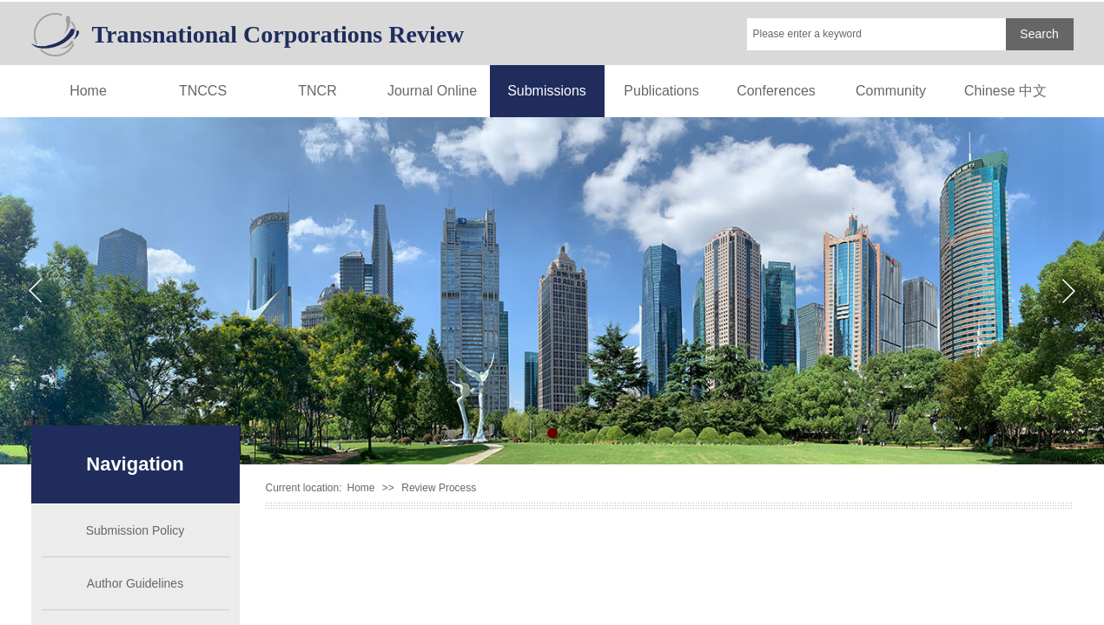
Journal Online (432, 90)
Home (88, 90)
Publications (661, 90)
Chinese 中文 (1005, 90)
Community (891, 90)
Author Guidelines (135, 583)
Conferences (776, 90)
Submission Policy (135, 530)
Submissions (546, 90)
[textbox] (876, 34)
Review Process (438, 488)
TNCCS (203, 90)
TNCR (317, 90)
